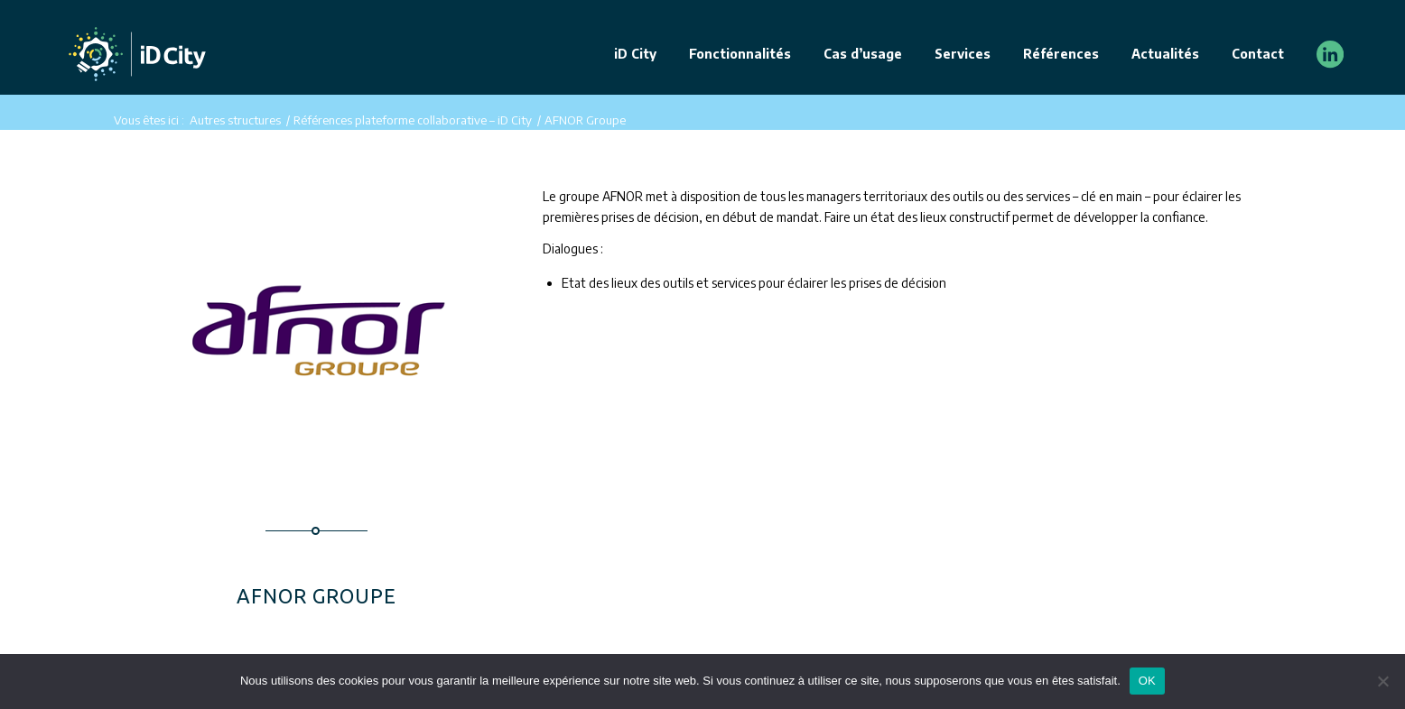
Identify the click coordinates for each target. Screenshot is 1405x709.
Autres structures (235, 120)
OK (1147, 680)
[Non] (1382, 681)
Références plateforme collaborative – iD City (412, 120)
